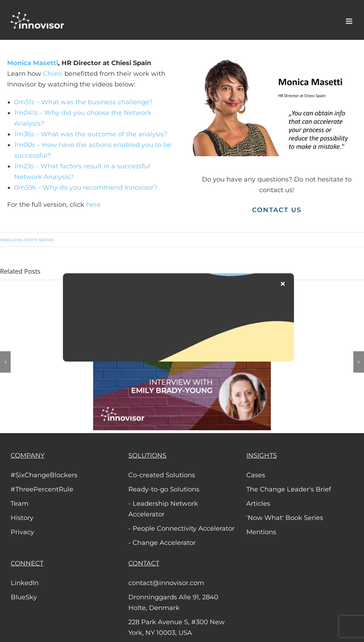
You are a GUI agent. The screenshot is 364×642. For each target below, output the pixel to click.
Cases (255, 475)
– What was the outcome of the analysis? (90, 134)
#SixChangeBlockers (44, 475)
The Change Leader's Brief (288, 489)
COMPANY (27, 455)
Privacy (22, 532)
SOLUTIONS (147, 455)
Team (19, 503)
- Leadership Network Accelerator (163, 509)
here (94, 205)
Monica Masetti (32, 63)
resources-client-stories (27, 239)
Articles (258, 503)
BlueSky (24, 597)
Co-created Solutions (161, 475)
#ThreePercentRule (42, 489)
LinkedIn (25, 583)
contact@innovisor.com (166, 583)
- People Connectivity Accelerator (181, 528)
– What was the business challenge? (83, 102)
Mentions (261, 532)
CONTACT (143, 563)
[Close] (283, 283)
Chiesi (53, 74)
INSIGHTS (261, 455)
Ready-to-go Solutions (163, 489)
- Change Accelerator (162, 543)
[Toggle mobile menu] (349, 21)
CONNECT (27, 563)
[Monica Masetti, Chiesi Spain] (276, 61)
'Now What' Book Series (284, 518)
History (22, 518)
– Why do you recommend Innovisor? (85, 187)
